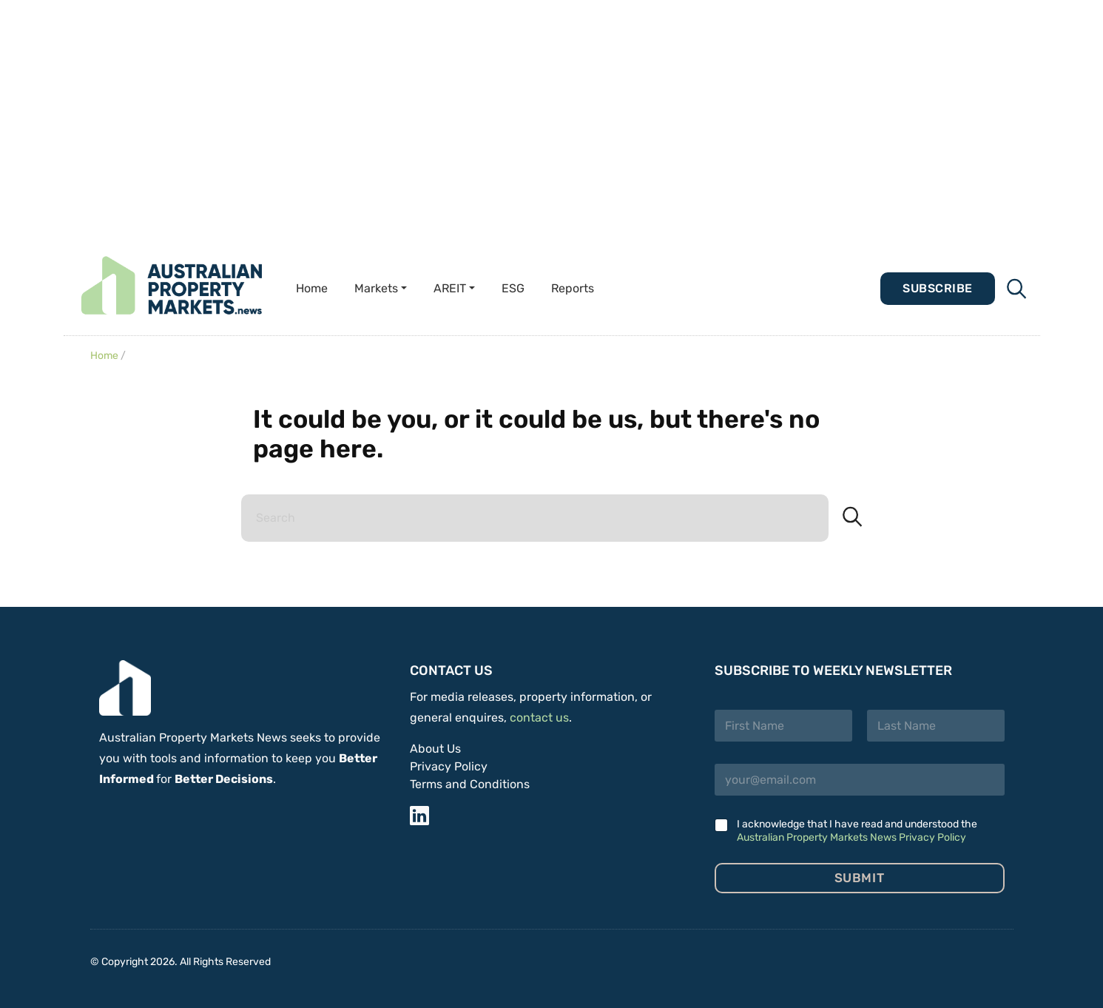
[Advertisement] (552, 118)
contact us (539, 717)
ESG (513, 288)
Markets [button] (376, 288)
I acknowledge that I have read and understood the (857, 831)
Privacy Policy (449, 766)
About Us (435, 749)
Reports (572, 288)
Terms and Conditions (470, 784)
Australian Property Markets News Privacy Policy (851, 837)
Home (312, 288)
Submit (859, 877)
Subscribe (937, 288)
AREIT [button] (450, 288)
